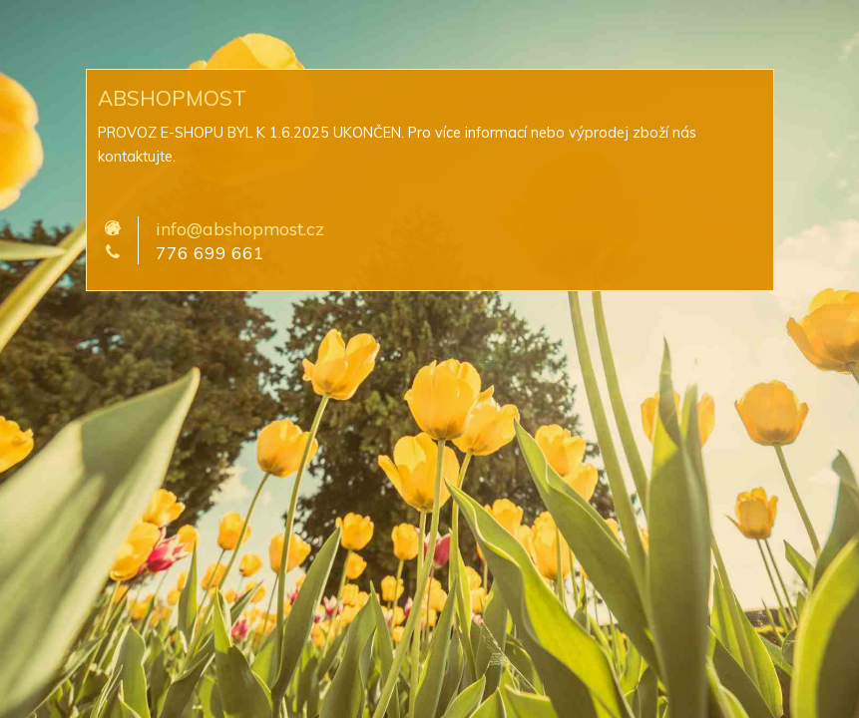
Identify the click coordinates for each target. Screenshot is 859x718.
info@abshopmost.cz (240, 228)
